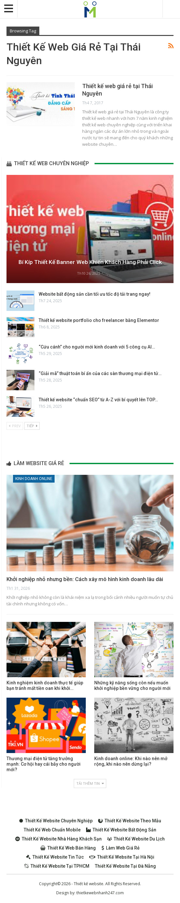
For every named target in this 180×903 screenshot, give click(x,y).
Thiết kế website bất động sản (121, 829)
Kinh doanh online (33, 478)
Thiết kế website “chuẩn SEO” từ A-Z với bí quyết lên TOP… (98, 399)
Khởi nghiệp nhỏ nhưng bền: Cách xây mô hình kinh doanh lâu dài (84, 579)
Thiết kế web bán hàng (68, 848)
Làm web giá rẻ (120, 848)
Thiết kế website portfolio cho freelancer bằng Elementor (99, 320)
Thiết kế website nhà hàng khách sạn (58, 838)
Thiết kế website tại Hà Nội (121, 857)
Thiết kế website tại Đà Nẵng (125, 866)
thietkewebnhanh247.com (100, 893)
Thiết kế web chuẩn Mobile (52, 829)
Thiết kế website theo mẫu (129, 820)
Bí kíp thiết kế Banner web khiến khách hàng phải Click (90, 261)
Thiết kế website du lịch (136, 838)
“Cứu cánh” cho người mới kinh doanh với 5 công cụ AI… (97, 346)
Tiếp (32, 425)
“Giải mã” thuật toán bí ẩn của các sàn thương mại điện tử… (100, 373)
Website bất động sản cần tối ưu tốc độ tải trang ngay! (94, 294)
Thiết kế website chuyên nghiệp (56, 820)
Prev (15, 425)
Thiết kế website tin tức (55, 857)
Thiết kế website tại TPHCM (56, 866)
